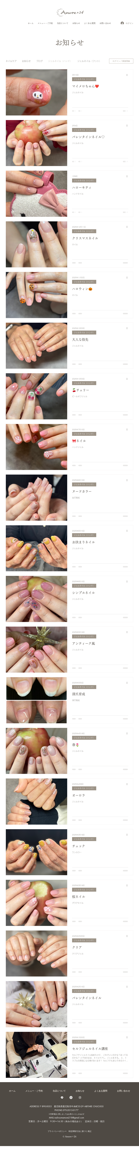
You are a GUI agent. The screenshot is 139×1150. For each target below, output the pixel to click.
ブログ (39, 61)
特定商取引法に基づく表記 (80, 1131)
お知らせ (26, 61)
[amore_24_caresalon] (71, 1097)
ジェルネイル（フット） (89, 61)
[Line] (62, 1097)
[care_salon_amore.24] (79, 1097)
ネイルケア (11, 61)
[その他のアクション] (127, 75)
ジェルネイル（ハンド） (60, 61)
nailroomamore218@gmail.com (69, 1117)
